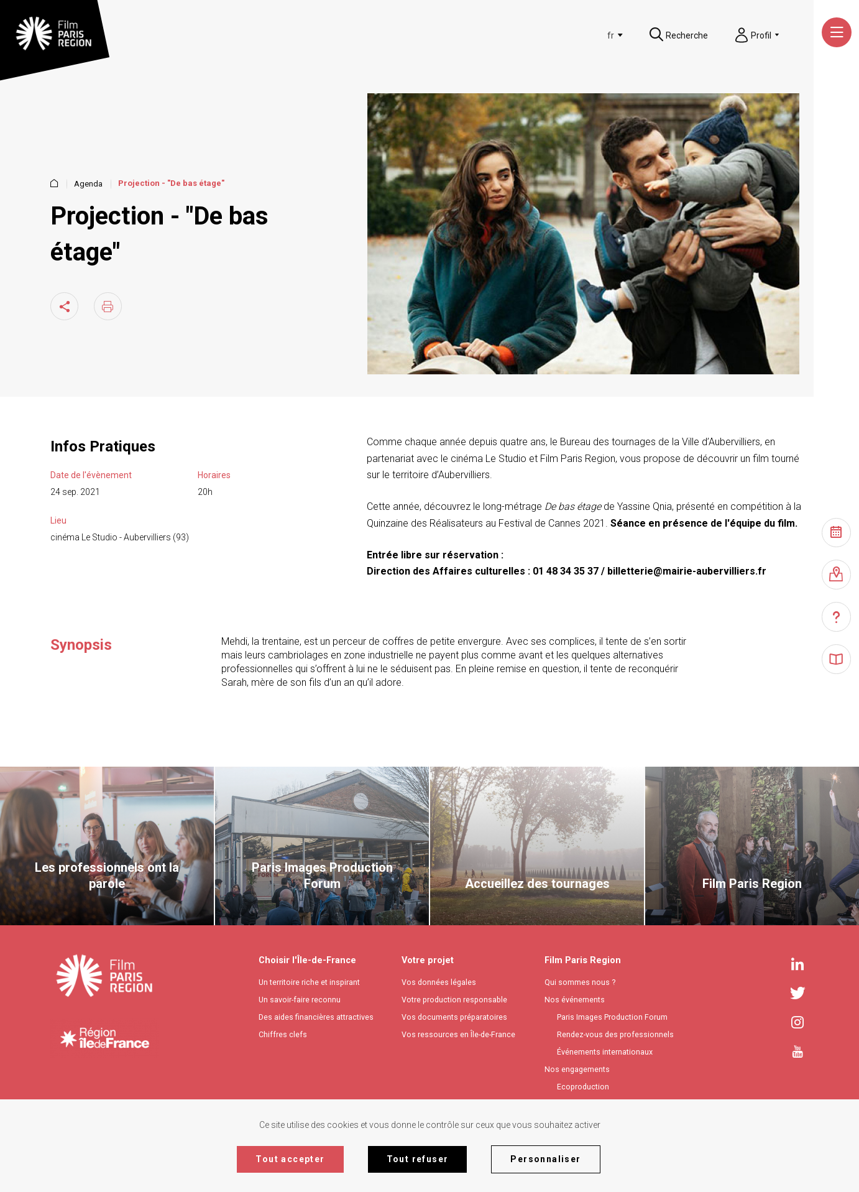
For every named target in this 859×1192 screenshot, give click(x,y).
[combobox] (593, 35)
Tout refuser (418, 1159)
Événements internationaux (605, 1051)
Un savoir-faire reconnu (300, 999)
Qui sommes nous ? (579, 982)
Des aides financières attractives (316, 1017)
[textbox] (591, 35)
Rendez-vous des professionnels (615, 1034)
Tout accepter (289, 1159)
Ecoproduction (583, 1086)
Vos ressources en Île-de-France (458, 1034)
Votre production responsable (454, 999)
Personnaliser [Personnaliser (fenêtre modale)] (545, 1159)
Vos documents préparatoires (454, 1017)
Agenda (88, 183)
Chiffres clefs (283, 1034)
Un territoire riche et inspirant (309, 982)
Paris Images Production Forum (612, 1017)
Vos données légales (439, 982)
